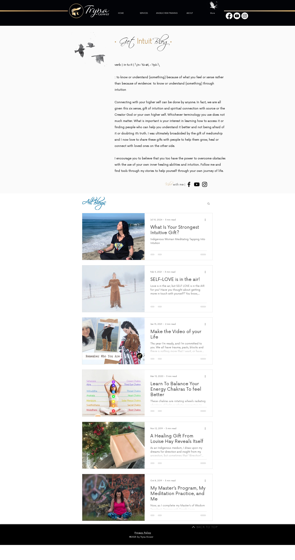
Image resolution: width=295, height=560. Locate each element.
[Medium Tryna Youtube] (196, 184)
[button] (208, 203)
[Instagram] (244, 15)
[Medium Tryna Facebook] (189, 184)
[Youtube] (237, 15)
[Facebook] (229, 15)
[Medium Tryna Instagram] (204, 184)
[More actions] (206, 220)
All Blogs (93, 203)
